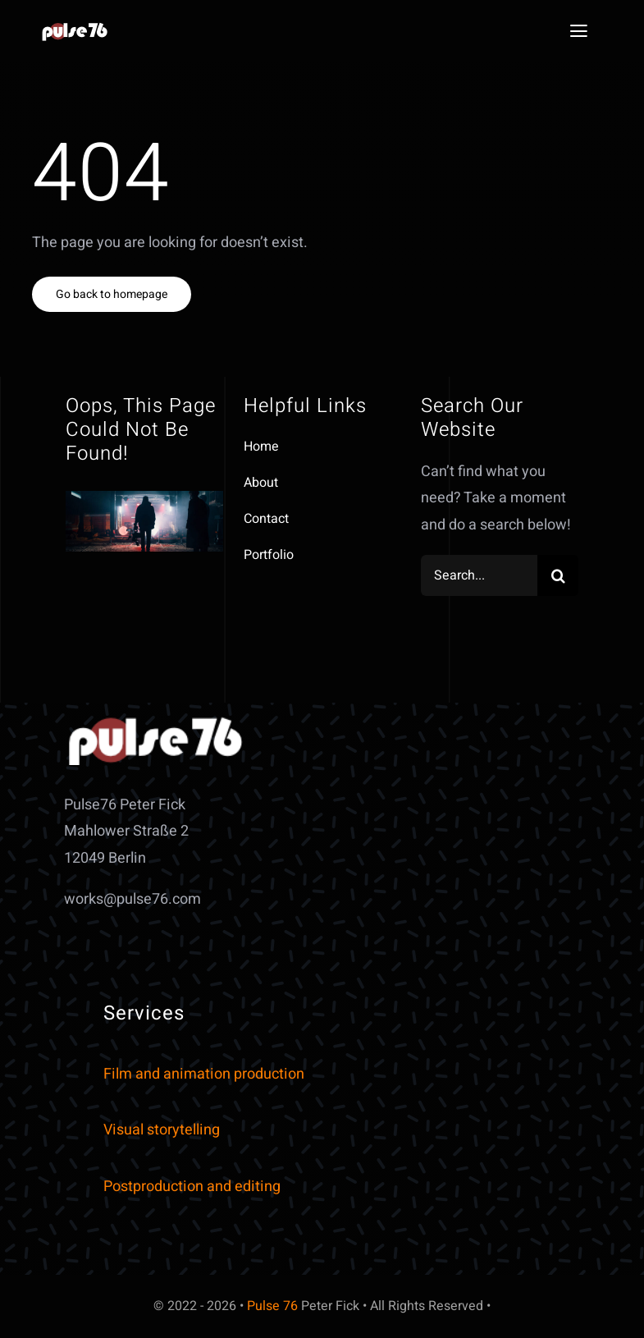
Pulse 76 (272, 1306)
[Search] (557, 575)
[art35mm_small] (75, 28)
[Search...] (479, 575)
